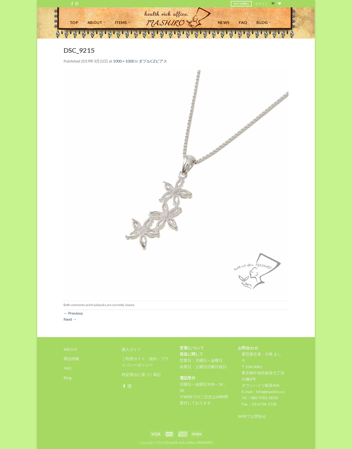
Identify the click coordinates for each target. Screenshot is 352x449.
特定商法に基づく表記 (141, 374)
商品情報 (71, 358)
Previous (73, 313)
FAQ (243, 22)
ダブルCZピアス (153, 61)
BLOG (263, 22)
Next (70, 319)
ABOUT (97, 22)
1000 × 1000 (123, 61)
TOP (74, 22)
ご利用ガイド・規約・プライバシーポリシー (145, 361)
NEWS (224, 22)
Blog (68, 377)
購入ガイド (131, 349)
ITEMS (122, 22)
